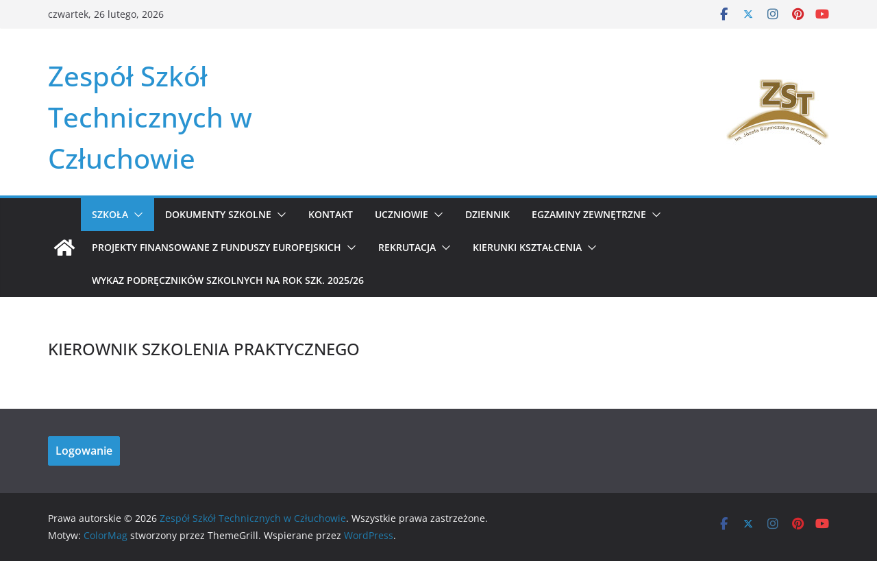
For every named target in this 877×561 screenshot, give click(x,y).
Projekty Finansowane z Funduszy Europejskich (216, 247)
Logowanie (83, 450)
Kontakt (330, 214)
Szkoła (110, 214)
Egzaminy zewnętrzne (589, 214)
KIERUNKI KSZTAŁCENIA (527, 247)
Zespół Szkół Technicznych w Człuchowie (150, 117)
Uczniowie (401, 214)
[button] (135, 214)
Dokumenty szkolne (218, 214)
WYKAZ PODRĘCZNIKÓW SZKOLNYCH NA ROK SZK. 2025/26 (228, 280)
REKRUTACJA (407, 247)
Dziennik (487, 214)
